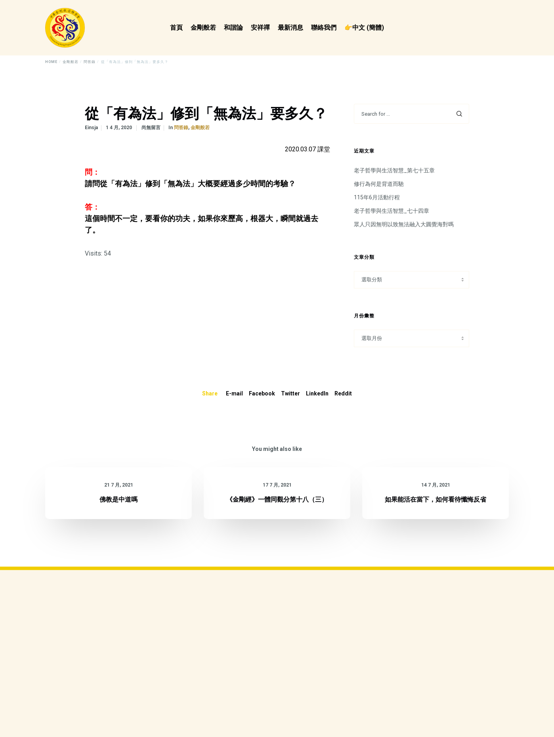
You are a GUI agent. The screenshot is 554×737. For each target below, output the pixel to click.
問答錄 (181, 127)
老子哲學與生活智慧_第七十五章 (394, 170)
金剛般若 (200, 127)
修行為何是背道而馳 (379, 184)
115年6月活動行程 (377, 197)
